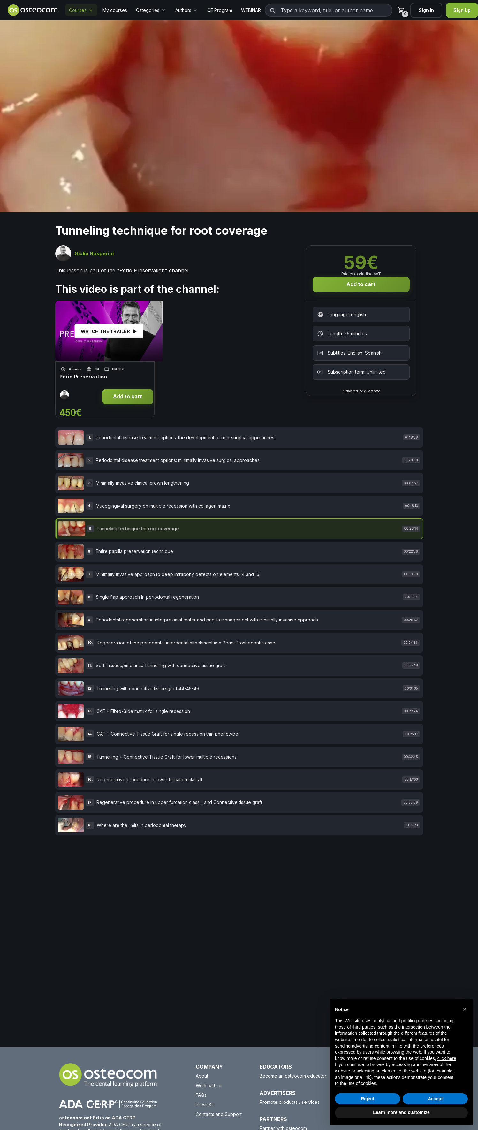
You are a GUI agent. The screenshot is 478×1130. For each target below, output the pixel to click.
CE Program (219, 10)
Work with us (209, 1085)
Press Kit (205, 1104)
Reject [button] (367, 1098)
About (202, 1076)
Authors (186, 10)
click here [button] (446, 1058)
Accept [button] (435, 1098)
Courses (81, 10)
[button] (464, 1009)
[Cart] (401, 10)
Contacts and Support (219, 1114)
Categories (151, 10)
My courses (114, 10)
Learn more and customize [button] (401, 1112)
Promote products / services (290, 1102)
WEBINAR (251, 10)
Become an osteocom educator (293, 1076)
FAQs (201, 1095)
